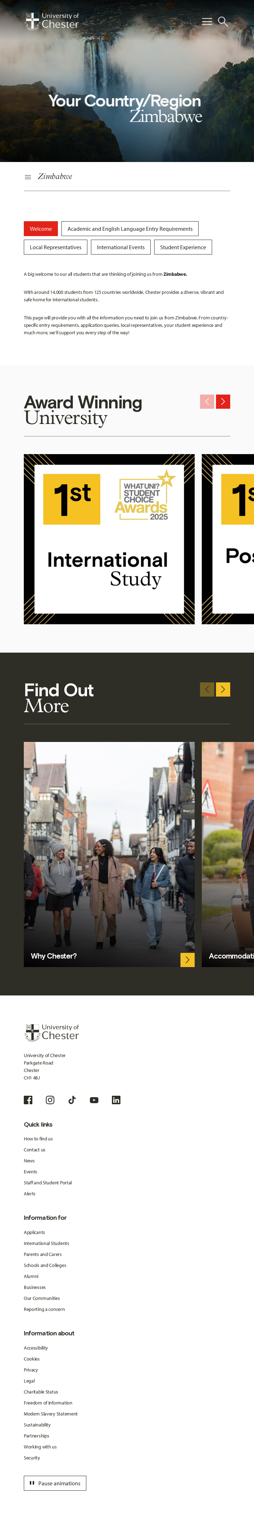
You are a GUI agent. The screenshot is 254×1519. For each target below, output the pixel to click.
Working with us (40, 1446)
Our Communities (42, 1298)
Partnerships (36, 1436)
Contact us (34, 1149)
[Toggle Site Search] (223, 22)
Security (32, 1457)
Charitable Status (41, 1392)
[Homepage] (51, 21)
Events (30, 1171)
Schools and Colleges (45, 1265)
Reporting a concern (44, 1309)
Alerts (30, 1193)
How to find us (38, 1138)
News (29, 1160)
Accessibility (36, 1348)
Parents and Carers (43, 1254)
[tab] (41, 228)
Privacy (31, 1370)
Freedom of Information (48, 1403)
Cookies (32, 1359)
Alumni (31, 1276)
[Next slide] (223, 402)
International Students (46, 1243)
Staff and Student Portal (48, 1182)
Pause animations (54, 1483)
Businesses (35, 1287)
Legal (29, 1381)
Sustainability (37, 1425)
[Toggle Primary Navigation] (207, 22)
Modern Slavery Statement (51, 1414)
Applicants (34, 1232)
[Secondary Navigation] (127, 177)
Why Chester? (54, 955)
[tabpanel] (127, 303)
